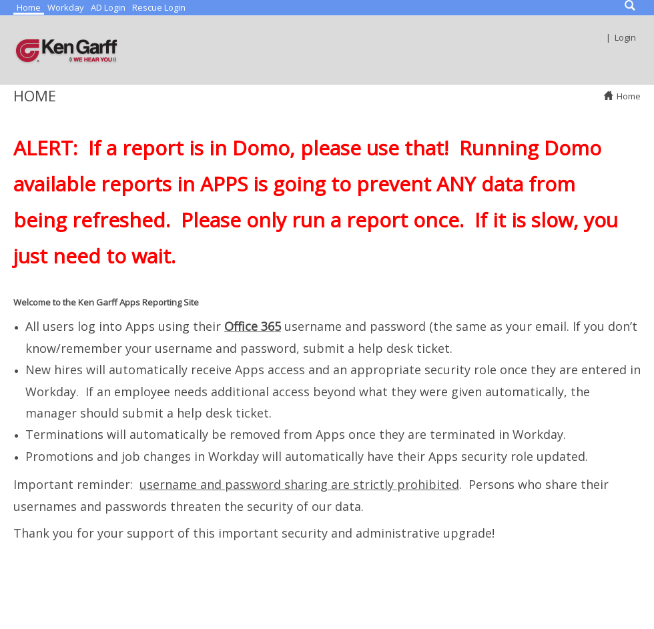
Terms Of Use (367, 604)
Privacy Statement (278, 604)
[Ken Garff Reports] (67, 50)
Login (625, 37)
